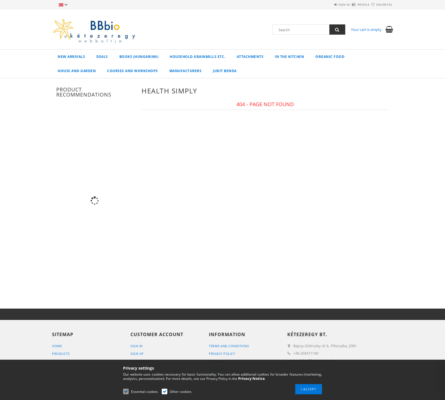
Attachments (250, 56)
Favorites (381, 5)
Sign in (328, 5)
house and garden (77, 70)
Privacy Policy (222, 353)
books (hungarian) (139, 56)
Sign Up (137, 353)
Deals (102, 56)
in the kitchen (289, 56)
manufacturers (185, 70)
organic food (329, 56)
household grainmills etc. (197, 56)
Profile (354, 5)
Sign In (136, 346)
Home (57, 346)
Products (61, 353)
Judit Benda (225, 70)
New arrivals (71, 56)
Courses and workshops (132, 70)
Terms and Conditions (229, 346)
